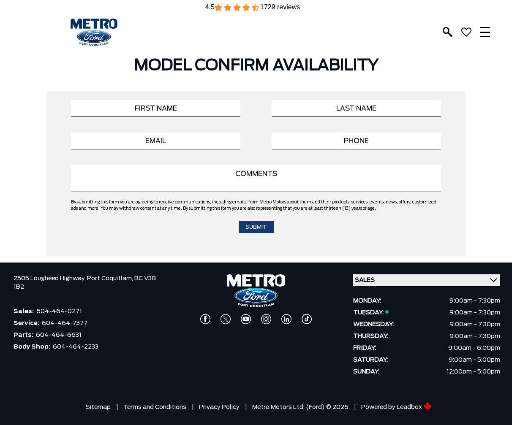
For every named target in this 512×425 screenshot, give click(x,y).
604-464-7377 (64, 323)
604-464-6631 (59, 335)
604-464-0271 (59, 311)
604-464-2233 (75, 347)
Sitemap (98, 407)
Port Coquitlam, (110, 279)
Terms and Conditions (154, 407)
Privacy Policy (219, 407)
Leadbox (414, 407)
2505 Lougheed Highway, (50, 279)
